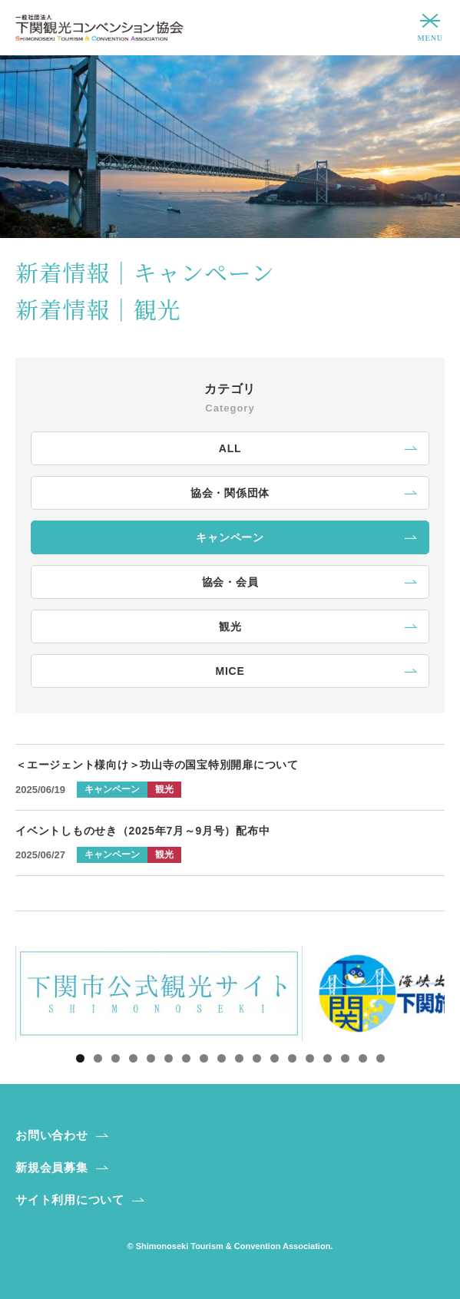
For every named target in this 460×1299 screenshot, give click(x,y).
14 (310, 1058)
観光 (230, 626)
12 (274, 1058)
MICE (230, 671)
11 (257, 1058)
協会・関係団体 (230, 493)
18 (380, 1058)
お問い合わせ (51, 1135)
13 (292, 1058)
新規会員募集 (51, 1167)
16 (345, 1058)
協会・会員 (230, 582)
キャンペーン (230, 537)
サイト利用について (69, 1199)
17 (363, 1058)
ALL (230, 448)
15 (327, 1058)
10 (239, 1058)
